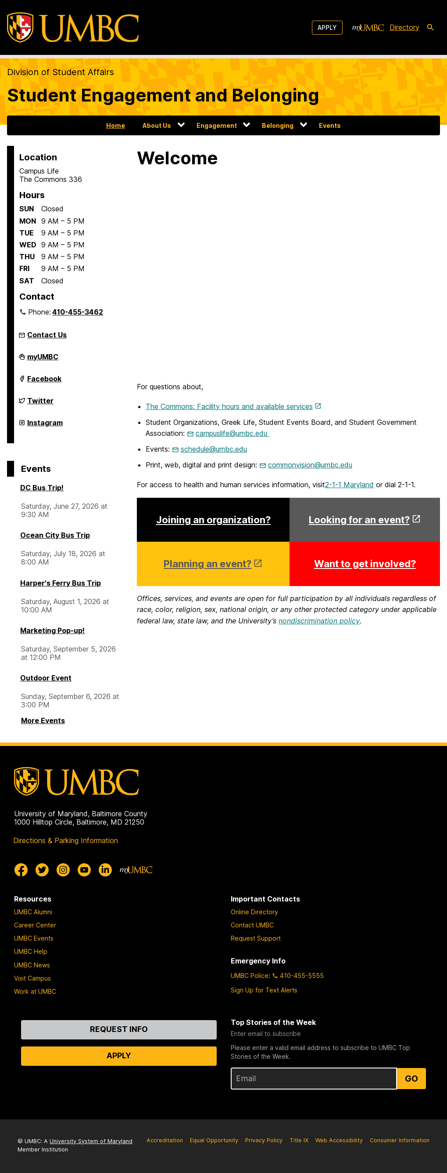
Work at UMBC (35, 991)
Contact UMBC (252, 925)
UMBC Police (249, 975)
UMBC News (32, 965)
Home (115, 125)
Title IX (299, 1140)
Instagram (45, 426)
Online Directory (254, 912)
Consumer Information (399, 1140)
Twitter (40, 404)
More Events (43, 720)
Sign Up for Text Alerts (264, 990)
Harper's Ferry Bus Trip (60, 583)
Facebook (44, 382)
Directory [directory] (404, 27)
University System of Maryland (91, 1141)
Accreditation (165, 1140)
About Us (157, 125)
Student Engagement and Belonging (163, 95)
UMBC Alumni (33, 912)
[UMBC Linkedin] (105, 870)
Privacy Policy (264, 1140)
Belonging (277, 125)
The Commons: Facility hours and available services (229, 406)
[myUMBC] (368, 27)
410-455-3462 (77, 312)
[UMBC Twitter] (42, 870)
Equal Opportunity (214, 1140)
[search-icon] (430, 27)
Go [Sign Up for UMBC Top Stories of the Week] (411, 1078)
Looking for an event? (359, 519)
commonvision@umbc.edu (310, 464)
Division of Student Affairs (60, 72)
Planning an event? (207, 563)
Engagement (217, 125)
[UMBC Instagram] (63, 870)
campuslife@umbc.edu (232, 433)
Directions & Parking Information (65, 840)
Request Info (119, 1029)
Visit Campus (32, 978)
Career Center (35, 925)
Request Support (256, 938)
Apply (327, 27)
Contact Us (47, 334)
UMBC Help (30, 951)
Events (330, 125)
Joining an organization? (213, 519)
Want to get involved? (365, 563)
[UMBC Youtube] (84, 870)
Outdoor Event (46, 677)
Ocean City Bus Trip (55, 535)
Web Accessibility (339, 1140)
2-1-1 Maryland (349, 484)
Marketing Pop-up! (52, 630)
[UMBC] (73, 27)
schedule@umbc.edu (214, 449)
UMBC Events (34, 938)
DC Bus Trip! (42, 487)
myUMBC (42, 360)
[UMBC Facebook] (21, 870)
